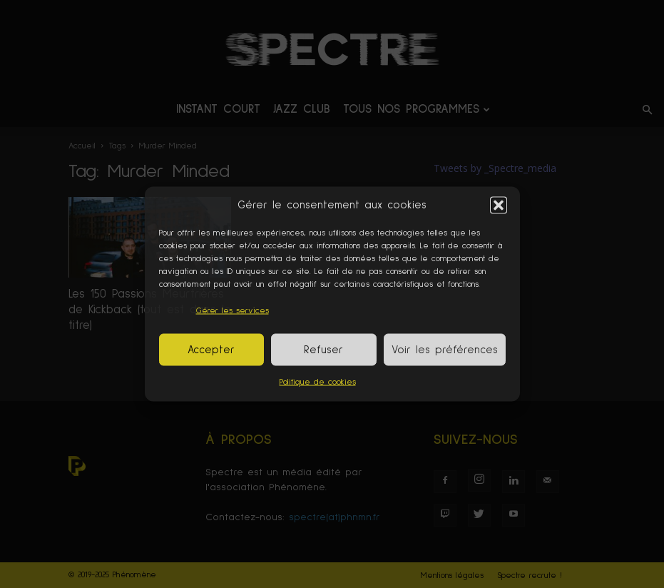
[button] (498, 205)
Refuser (323, 349)
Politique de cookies (318, 382)
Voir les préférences (445, 349)
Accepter (211, 349)
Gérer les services (232, 311)
